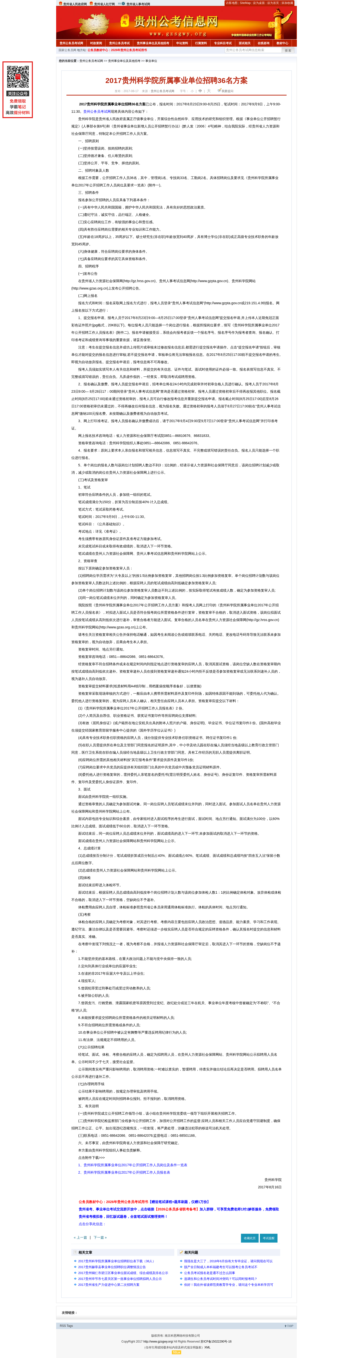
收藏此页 (250, 1238)
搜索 (288, 50)
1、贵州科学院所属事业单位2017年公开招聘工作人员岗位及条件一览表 (132, 1165)
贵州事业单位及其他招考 (153, 43)
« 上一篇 (80, 1237)
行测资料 (201, 43)
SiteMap (245, 3)
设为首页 (273, 3)
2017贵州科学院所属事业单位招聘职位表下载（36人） (117, 1261)
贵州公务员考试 (119, 43)
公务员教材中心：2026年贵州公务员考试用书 (117, 50)
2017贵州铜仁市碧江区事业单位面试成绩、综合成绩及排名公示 (123, 1273)
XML (207, 1347)
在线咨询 (263, 43)
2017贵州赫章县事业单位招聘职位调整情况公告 (112, 1267)
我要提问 (227, 91)
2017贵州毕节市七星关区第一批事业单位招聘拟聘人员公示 (120, 1279)
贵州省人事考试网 (138, 4)
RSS (63, 1326)
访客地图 (232, 3)
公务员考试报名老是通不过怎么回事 (209, 1273)
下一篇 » (100, 1237)
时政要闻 (96, 43)
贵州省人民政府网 (75, 4)
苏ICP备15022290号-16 (216, 1341)
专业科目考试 (223, 43)
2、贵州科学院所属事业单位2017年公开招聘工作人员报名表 (124, 1172)
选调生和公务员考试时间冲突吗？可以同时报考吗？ (220, 1279)
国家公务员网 (67, 50)
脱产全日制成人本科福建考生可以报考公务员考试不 (220, 1267)
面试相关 (245, 43)
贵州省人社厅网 (104, 4)
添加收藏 (287, 3)
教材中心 (282, 43)
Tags (70, 1326)
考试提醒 (269, 1238)
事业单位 (151, 61)
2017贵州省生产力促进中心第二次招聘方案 (108, 1285)
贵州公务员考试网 (71, 43)
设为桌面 (259, 3)
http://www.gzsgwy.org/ (158, 1341)
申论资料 (182, 43)
